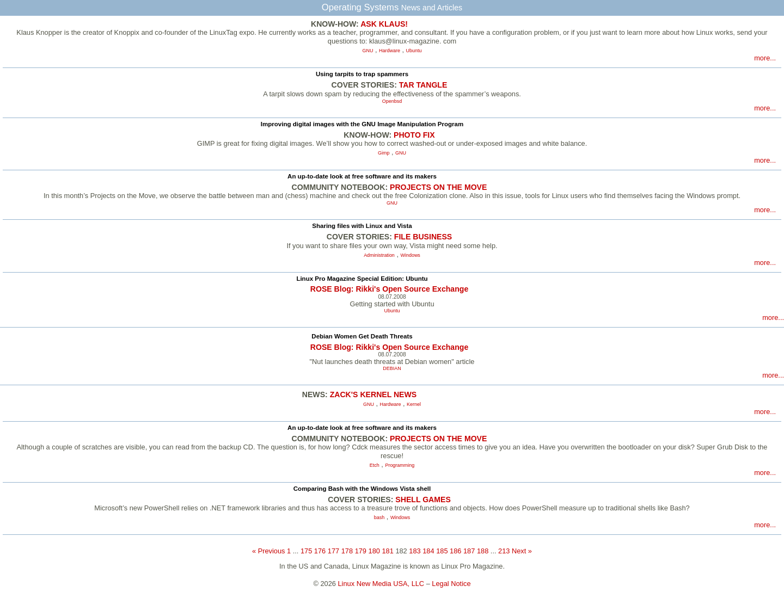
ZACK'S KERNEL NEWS (373, 394)
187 (469, 551)
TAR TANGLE (423, 85)
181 (387, 551)
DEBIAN (392, 368)
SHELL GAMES (422, 499)
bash (379, 517)
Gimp (383, 153)
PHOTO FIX (414, 135)
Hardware (389, 50)
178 (347, 551)
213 (504, 551)
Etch (374, 465)
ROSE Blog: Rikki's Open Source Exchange (389, 289)
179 (360, 551)
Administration (379, 255)
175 (306, 551)
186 (455, 551)
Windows (410, 255)
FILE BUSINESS (423, 236)
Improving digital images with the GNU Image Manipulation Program (362, 124)
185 (442, 551)
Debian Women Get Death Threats (361, 336)
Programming (399, 465)
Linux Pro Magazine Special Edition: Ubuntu (361, 278)
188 (482, 551)
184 (428, 551)
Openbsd (392, 101)
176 (320, 551)
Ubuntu (414, 50)
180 (374, 551)
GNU (368, 50)
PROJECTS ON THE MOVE (438, 187)
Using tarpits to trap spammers (362, 74)
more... (765, 58)
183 (414, 551)
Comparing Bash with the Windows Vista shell (362, 488)
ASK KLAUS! (384, 24)
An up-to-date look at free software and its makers (362, 176)
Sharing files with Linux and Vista (362, 226)
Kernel (414, 404)
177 (333, 551)
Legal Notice (451, 583)
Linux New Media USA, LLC (381, 583)
